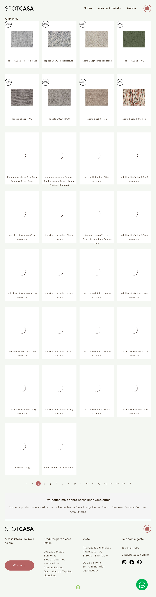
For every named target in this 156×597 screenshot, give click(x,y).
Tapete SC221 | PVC (22, 119)
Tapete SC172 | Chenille (134, 119)
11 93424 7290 (130, 547)
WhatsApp (19, 565)
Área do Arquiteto (109, 8)
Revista (131, 8)
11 (87, 483)
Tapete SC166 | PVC (96, 119)
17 (123, 483)
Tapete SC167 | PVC (59, 119)
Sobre (88, 8)
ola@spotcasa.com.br (135, 554)
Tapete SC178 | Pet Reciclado (59, 61)
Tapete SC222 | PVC (134, 61)
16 (117, 483)
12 (93, 483)
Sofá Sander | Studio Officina (59, 468)
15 (111, 483)
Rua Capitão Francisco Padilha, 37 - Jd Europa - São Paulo (97, 551)
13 (99, 483)
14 (105, 483)
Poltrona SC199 (22, 468)
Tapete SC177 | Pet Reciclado (96, 61)
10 (81, 483)
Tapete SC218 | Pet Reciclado (22, 61)
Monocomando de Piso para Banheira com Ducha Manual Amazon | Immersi (59, 181)
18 (129, 483)
